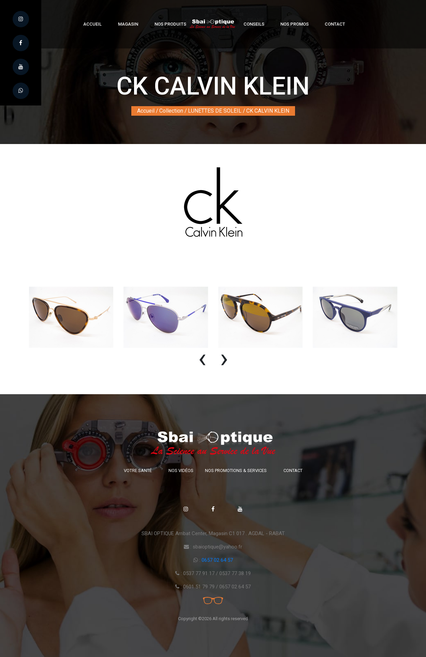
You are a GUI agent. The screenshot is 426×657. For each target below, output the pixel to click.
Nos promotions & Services (236, 470)
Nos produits (170, 24)
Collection (171, 111)
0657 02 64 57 (217, 560)
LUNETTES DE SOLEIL (214, 111)
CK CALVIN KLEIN (267, 111)
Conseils (254, 24)
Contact (335, 24)
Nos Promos (294, 24)
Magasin (128, 24)
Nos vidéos (180, 470)
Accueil (92, 24)
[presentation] (202, 361)
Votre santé (138, 470)
